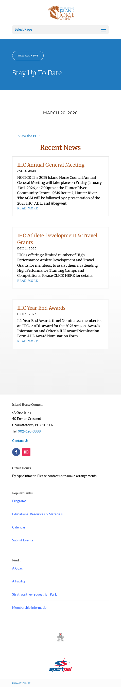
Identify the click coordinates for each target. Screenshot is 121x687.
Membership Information (30, 607)
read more (27, 208)
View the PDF (29, 136)
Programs (19, 501)
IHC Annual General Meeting (51, 165)
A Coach (18, 568)
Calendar (18, 527)
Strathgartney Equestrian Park (34, 594)
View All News (28, 55)
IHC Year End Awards (41, 308)
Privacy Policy (21, 683)
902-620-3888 (29, 431)
